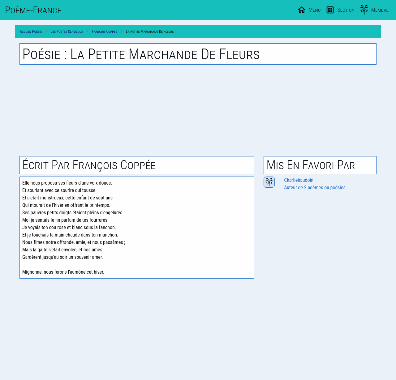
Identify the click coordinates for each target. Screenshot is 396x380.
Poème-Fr (33, 10)
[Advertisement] (198, 110)
